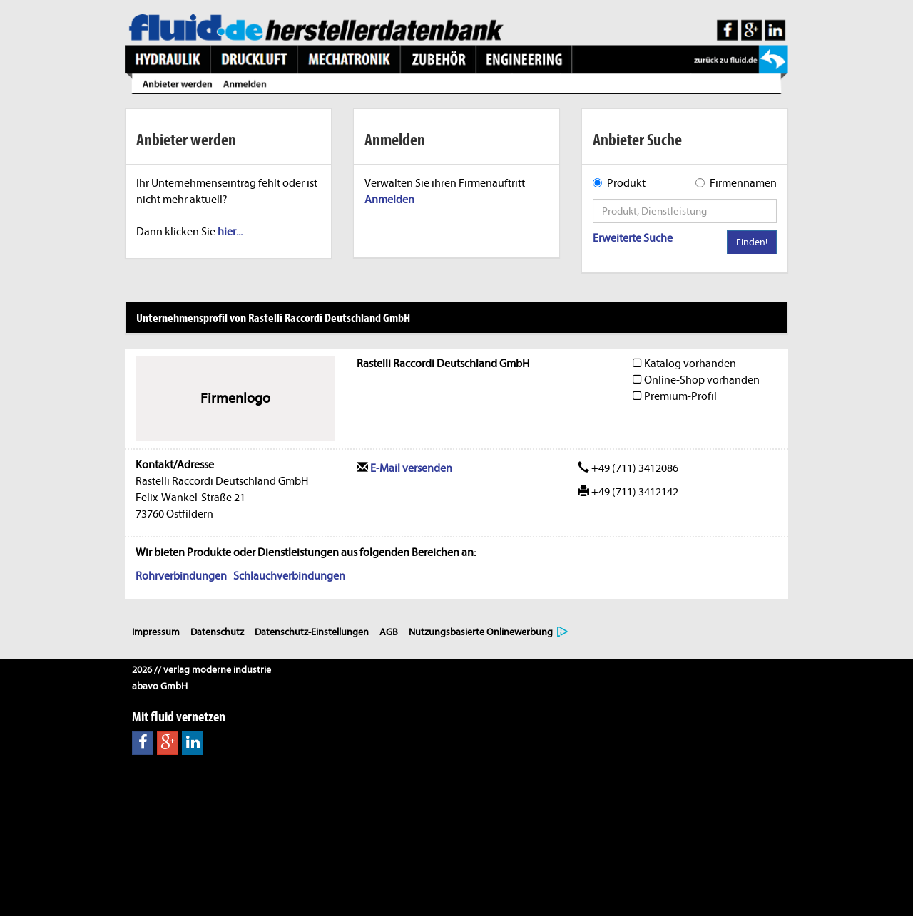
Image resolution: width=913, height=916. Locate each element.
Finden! (751, 242)
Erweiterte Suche (633, 238)
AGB (388, 632)
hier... (230, 231)
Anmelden (389, 199)
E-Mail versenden (404, 468)
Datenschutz (217, 632)
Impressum (156, 632)
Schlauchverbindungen (289, 576)
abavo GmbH (160, 686)
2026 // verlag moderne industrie (201, 670)
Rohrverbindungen (181, 576)
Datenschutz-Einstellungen (312, 632)
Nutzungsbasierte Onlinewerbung (481, 632)
